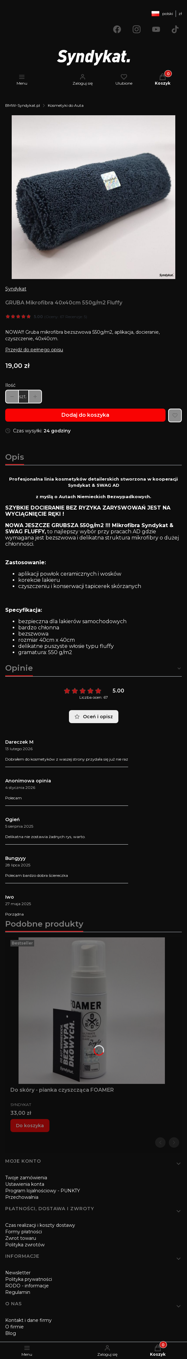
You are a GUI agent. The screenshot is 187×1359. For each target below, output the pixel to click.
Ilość (10, 385)
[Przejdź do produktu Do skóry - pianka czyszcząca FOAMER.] (91, 1010)
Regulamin (17, 1292)
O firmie (14, 1327)
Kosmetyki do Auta (66, 105)
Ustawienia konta (24, 1184)
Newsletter (18, 1273)
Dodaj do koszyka (85, 415)
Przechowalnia (21, 1197)
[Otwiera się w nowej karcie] (117, 29)
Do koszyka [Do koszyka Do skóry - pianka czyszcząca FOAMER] (30, 1125)
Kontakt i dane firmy (28, 1320)
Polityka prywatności (28, 1279)
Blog (10, 1333)
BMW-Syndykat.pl (22, 105)
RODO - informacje (27, 1286)
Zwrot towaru (20, 1238)
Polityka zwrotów (25, 1245)
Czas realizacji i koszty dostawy (40, 1225)
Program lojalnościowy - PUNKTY (42, 1191)
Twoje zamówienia (26, 1178)
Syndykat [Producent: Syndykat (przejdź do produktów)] (15, 289)
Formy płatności (23, 1232)
